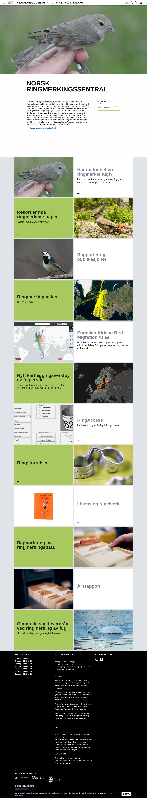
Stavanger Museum (50, 2)
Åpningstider (22, 655)
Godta (126, 794)
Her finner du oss (65, 655)
